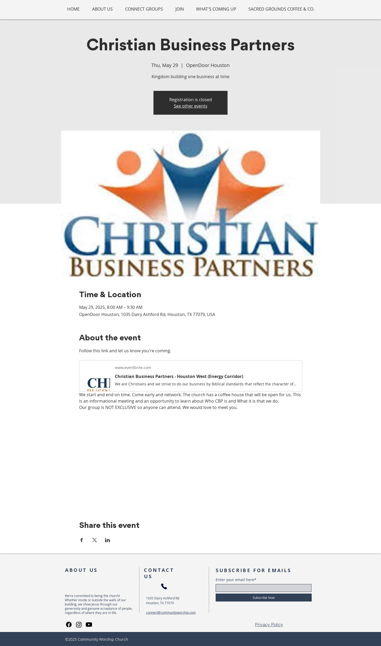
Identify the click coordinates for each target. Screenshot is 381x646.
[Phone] (163, 587)
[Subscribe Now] (264, 598)
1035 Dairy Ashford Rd (162, 598)
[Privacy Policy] (269, 624)
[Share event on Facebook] (81, 540)
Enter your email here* (236, 580)
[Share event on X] (94, 540)
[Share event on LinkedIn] (107, 540)
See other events (190, 106)
